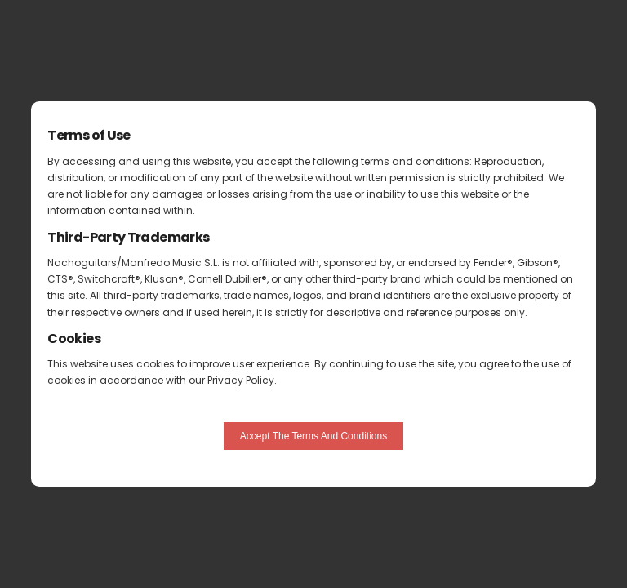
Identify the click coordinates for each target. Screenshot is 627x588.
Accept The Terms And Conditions (313, 436)
